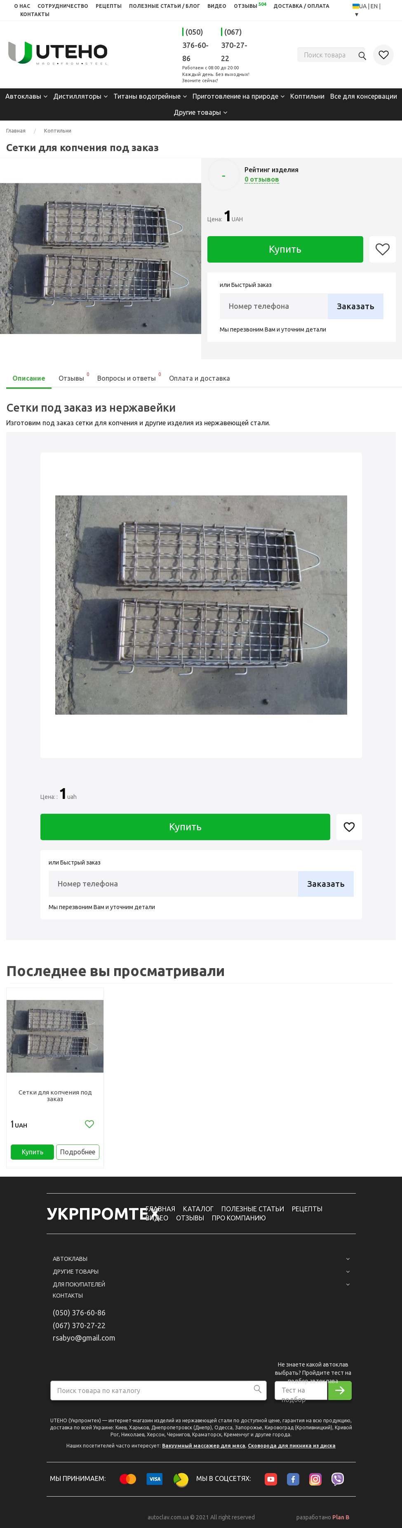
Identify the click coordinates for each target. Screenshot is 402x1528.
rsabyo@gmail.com (84, 1338)
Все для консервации (363, 96)
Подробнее (77, 1152)
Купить (285, 249)
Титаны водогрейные (147, 96)
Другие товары (197, 112)
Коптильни (307, 96)
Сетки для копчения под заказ (55, 1096)
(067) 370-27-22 (234, 45)
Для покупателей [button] (201, 1284)
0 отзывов (261, 179)
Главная (16, 130)
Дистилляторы (77, 96)
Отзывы (74, 376)
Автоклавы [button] (201, 1259)
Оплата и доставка (199, 378)
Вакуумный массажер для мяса (203, 1445)
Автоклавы (23, 96)
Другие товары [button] (201, 1271)
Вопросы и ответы (129, 376)
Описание (28, 378)
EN (375, 6)
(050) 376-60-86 (195, 45)
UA (363, 6)
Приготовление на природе (235, 96)
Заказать (355, 306)
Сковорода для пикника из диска (292, 1445)
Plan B (341, 1517)
